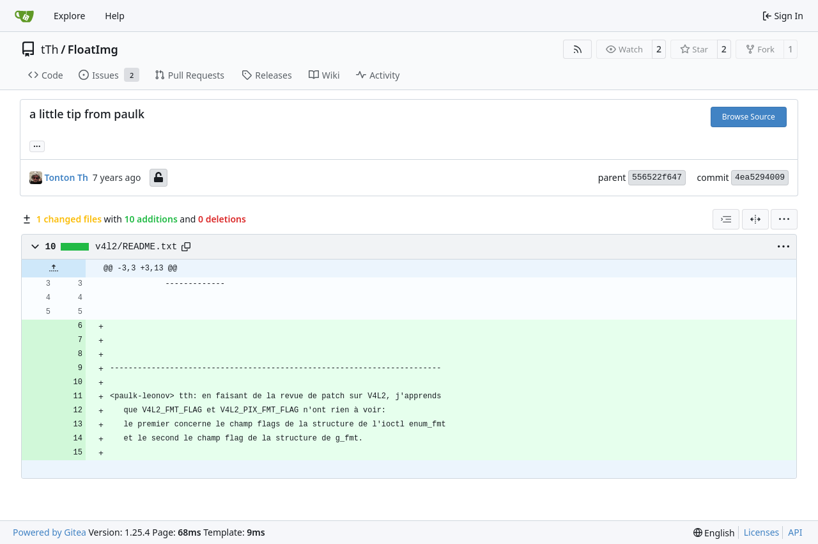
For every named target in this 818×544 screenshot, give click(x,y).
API (795, 532)
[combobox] (726, 219)
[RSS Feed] (577, 49)
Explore (69, 16)
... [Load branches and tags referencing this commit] (37, 145)
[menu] (784, 219)
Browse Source (748, 116)
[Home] (24, 15)
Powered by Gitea (49, 532)
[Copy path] (186, 247)
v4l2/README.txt (136, 247)
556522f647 (657, 177)
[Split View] (755, 219)
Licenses (762, 532)
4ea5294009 (760, 177)
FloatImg (93, 49)
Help (115, 16)
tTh (50, 49)
